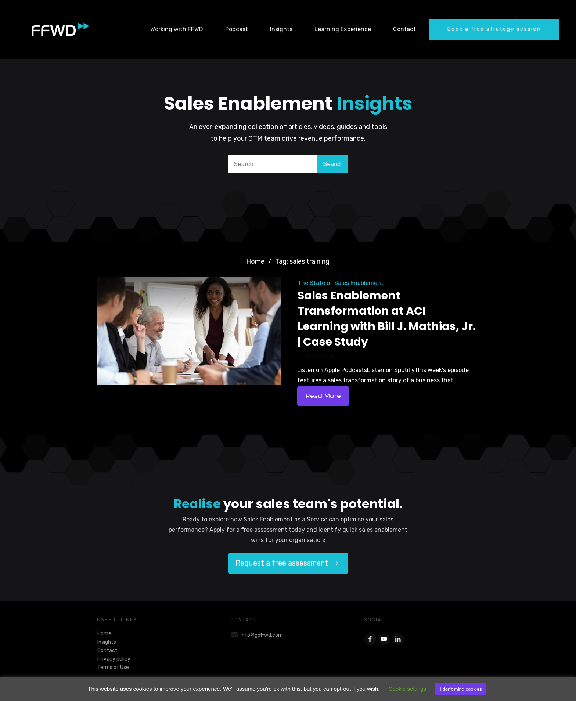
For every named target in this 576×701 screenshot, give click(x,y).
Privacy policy (113, 659)
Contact (107, 650)
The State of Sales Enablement (341, 282)
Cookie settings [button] (407, 689)
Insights (106, 642)
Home (104, 633)
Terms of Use (113, 667)
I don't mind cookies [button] (461, 689)
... (457, 380)
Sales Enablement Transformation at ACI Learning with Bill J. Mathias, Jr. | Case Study (387, 319)
